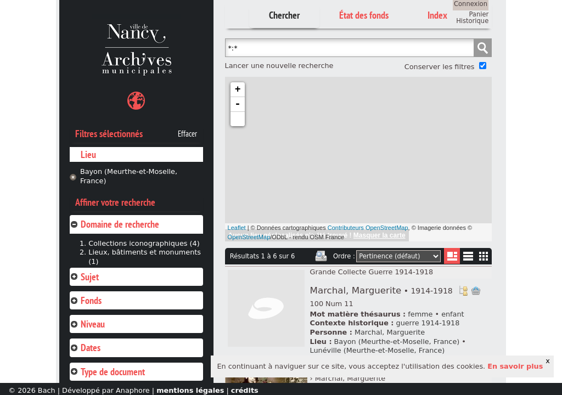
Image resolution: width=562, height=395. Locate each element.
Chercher (284, 15)
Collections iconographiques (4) (143, 243)
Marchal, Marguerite (381, 290)
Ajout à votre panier (476, 291)
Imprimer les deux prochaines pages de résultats (321, 256)
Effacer (187, 134)
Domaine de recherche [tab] (114, 224)
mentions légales (190, 390)
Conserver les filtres (439, 67)
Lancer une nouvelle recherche (279, 65)
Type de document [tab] (107, 371)
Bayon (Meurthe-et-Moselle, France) (128, 176)
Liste (452, 256)
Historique (472, 21)
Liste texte (468, 258)
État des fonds (364, 15)
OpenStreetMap (249, 237)
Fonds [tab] (86, 300)
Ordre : (344, 256)
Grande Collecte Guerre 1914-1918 (372, 272)
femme (420, 314)
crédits (244, 390)
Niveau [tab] (87, 324)
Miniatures (484, 256)
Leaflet (237, 227)
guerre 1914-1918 (428, 323)
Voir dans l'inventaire (463, 291)
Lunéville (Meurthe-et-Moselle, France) (377, 350)
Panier (478, 14)
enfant (452, 314)
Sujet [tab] (84, 276)
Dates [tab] (85, 347)
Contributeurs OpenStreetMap (368, 227)
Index (437, 15)
